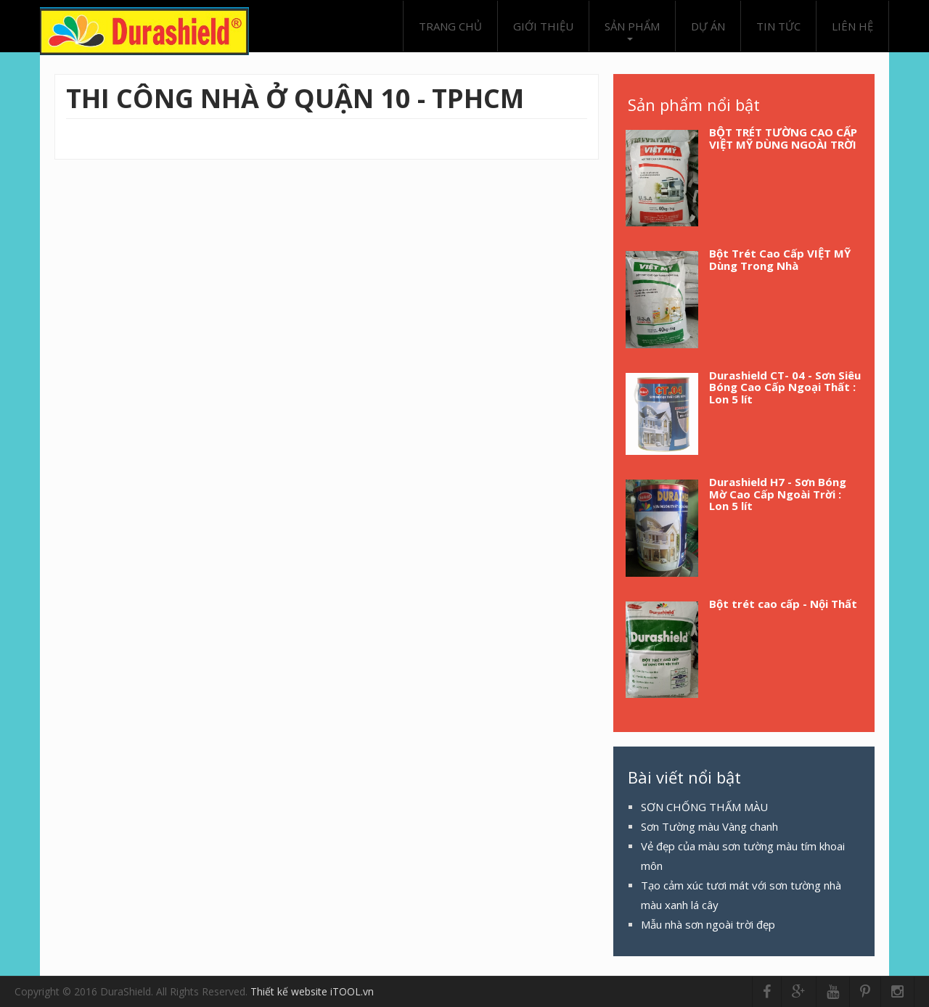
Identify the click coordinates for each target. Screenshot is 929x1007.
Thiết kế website (290, 991)
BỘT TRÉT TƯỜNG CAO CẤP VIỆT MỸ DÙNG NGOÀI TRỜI (783, 138)
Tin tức (778, 26)
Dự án (708, 26)
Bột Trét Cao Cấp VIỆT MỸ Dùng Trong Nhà (780, 259)
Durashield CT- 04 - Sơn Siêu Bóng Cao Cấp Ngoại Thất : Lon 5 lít (785, 387)
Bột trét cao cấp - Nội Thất (783, 603)
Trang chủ (450, 26)
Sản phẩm (632, 30)
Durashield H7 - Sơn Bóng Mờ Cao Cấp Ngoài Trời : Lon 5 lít (777, 493)
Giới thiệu (543, 26)
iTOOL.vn (352, 991)
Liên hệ (852, 26)
